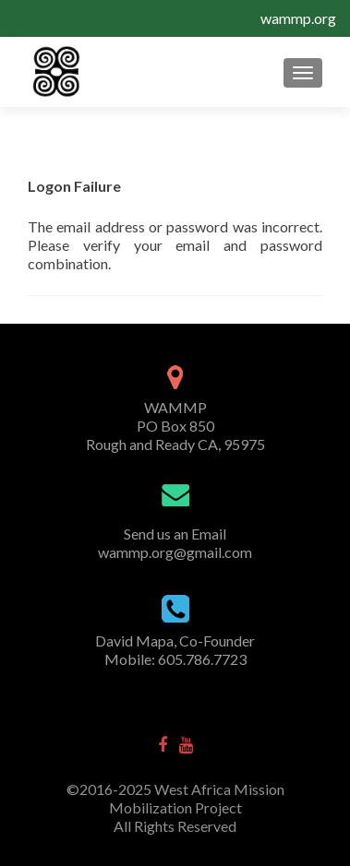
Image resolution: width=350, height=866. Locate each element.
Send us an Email (175, 533)
